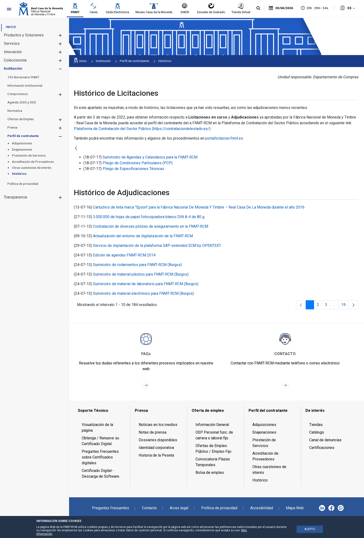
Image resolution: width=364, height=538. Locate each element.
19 (345, 305)
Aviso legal (179, 508)
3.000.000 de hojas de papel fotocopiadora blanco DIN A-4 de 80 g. (149, 217)
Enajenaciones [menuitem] (264, 432)
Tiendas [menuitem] (316, 424)
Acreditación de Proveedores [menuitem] (265, 456)
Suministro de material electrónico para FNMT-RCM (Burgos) (143, 293)
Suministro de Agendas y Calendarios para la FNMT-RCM (150, 157)
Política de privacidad (219, 508)
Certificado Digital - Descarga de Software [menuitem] (100, 473)
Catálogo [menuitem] (316, 432)
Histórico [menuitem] (260, 480)
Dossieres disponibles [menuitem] (158, 440)
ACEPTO (309, 529)
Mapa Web (295, 508)
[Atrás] (76, 148)
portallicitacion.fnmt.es (224, 138)
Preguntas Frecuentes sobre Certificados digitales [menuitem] (100, 457)
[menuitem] (11, 27)
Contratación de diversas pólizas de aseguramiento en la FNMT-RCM (150, 226)
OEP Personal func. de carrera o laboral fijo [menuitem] (214, 435)
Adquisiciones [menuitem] (264, 424)
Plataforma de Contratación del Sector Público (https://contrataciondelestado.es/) (142, 128)
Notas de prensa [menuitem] (152, 432)
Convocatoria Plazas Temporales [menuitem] (213, 462)
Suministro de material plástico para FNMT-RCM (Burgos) (141, 274)
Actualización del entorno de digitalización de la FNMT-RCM (143, 236)
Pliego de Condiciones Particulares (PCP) (138, 163)
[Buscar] (258, 8)
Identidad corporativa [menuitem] (156, 447)
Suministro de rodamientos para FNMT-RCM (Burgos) (137, 264)
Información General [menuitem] (212, 424)
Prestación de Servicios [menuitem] (264, 443)
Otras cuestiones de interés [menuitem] (269, 469)
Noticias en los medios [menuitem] (158, 424)
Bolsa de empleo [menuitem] (210, 472)
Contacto (149, 508)
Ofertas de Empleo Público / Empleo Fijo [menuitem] (213, 448)
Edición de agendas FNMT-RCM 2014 (124, 255)
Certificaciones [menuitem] (321, 447)
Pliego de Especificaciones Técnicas (133, 168)
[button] (60, 35)
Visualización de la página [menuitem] (97, 427)
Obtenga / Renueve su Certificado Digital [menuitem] (100, 441)
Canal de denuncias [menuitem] (325, 440)
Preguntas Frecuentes (110, 508)
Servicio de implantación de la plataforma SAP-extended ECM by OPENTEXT (157, 245)
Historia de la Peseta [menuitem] (156, 455)
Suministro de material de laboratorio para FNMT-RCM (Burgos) (145, 284)
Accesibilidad (261, 508)
